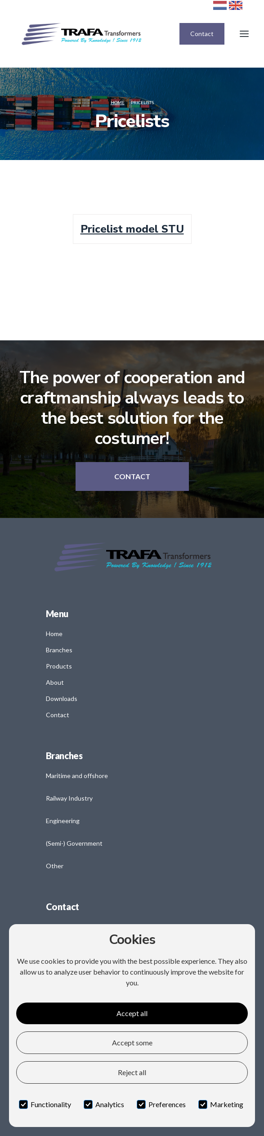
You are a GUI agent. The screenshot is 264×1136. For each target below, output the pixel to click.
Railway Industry (69, 798)
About (55, 682)
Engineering (63, 821)
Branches (59, 650)
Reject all (132, 1072)
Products (59, 666)
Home (118, 102)
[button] (244, 34)
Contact (202, 33)
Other (54, 866)
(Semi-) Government (74, 843)
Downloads (61, 698)
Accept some (132, 1042)
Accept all (132, 1013)
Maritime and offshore (77, 775)
